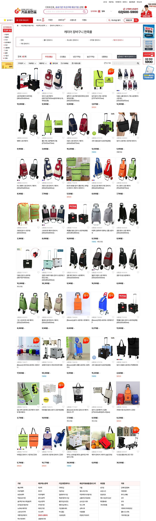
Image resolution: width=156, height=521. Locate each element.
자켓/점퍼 (124, 491)
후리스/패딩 (124, 494)
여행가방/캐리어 (22, 515)
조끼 (122, 498)
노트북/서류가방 (22, 508)
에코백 (40, 488)
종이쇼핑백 (41, 498)
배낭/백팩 (20, 488)
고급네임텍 (62, 515)
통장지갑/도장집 (63, 501)
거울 (81, 488)
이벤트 (84, 20)
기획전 (50, 20)
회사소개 (139, 2)
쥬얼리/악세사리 (84, 515)
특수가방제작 (21, 519)
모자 (122, 501)
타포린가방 (41, 508)
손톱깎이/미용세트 (85, 498)
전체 (22, 40)
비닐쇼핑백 (41, 501)
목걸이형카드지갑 (64, 498)
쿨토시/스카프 (125, 512)
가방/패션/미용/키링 (27, 25)
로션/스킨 (103, 491)
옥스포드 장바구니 (73, 40)
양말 (122, 505)
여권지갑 (61, 491)
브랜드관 (73, 20)
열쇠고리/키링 (84, 491)
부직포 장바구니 (95, 40)
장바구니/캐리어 (43, 515)
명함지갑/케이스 (63, 505)
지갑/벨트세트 (63, 508)
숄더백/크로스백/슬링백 (24, 501)
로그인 (105, 2)
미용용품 (82, 512)
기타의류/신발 (125, 515)
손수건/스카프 (84, 501)
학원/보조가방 (22, 498)
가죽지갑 (61, 488)
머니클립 (61, 512)
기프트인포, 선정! (66, 7)
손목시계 (82, 508)
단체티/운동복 (125, 488)
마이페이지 (118, 2)
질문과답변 (132, 2)
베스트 (40, 20)
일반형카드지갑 (63, 494)
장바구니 (125, 2)
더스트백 (40, 512)
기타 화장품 (103, 505)
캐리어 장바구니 (118, 40)
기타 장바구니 (25, 44)
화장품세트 (103, 501)
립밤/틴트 (103, 494)
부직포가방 (41, 505)
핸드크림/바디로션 (105, 498)
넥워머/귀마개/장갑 (126, 508)
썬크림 (102, 488)
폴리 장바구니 (48, 40)
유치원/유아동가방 (23, 505)
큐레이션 (61, 20)
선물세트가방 (42, 519)
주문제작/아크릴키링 (86, 494)
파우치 (40, 491)
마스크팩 (82, 505)
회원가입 (111, 2)
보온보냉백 (21, 494)
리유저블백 (21, 491)
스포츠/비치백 (22, 512)
